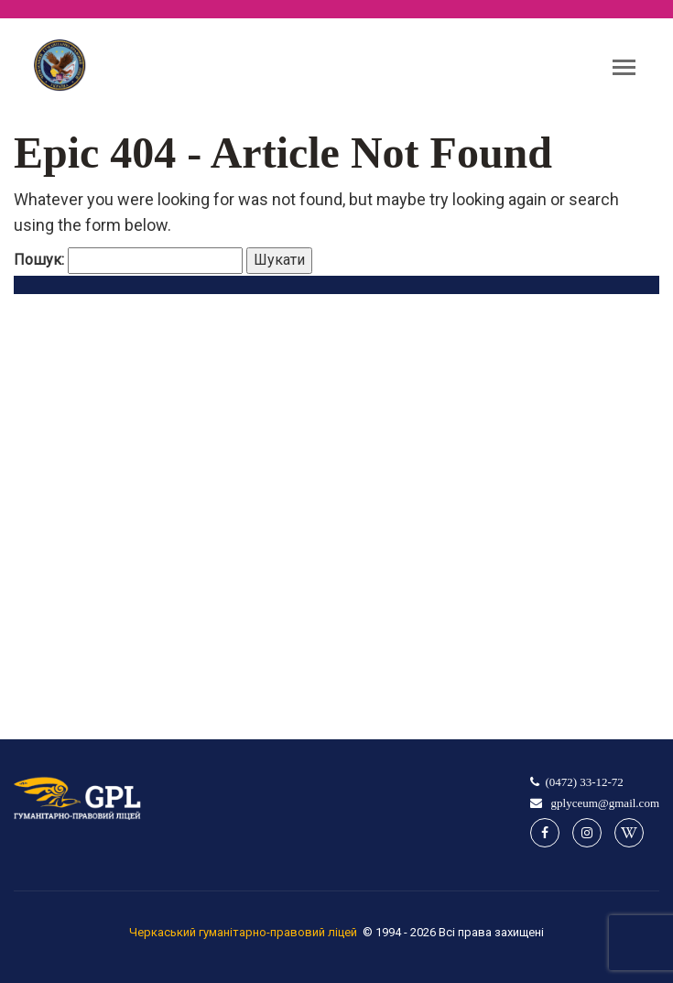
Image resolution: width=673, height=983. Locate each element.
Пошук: (39, 259)
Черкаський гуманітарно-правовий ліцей (243, 932)
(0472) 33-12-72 (585, 782)
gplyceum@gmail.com (603, 803)
